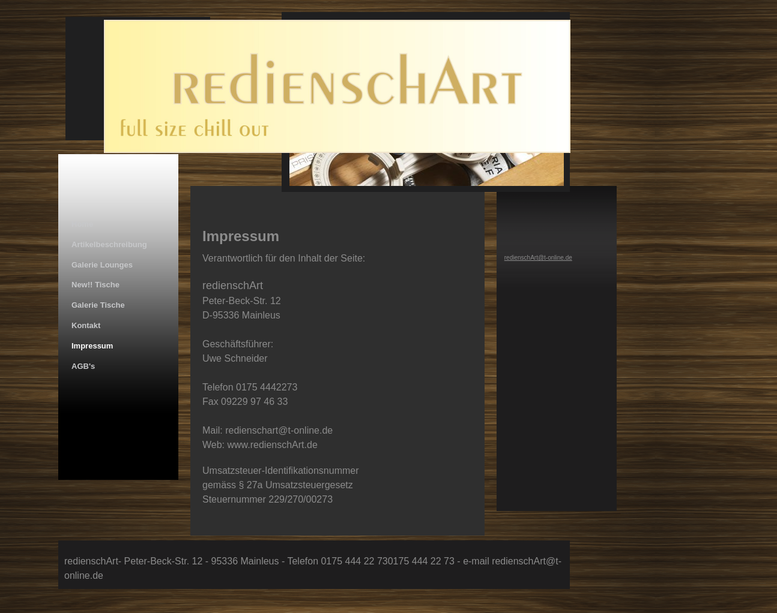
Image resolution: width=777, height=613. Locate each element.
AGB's (83, 366)
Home (82, 224)
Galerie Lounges (102, 264)
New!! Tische (95, 284)
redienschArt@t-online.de (538, 257)
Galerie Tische (98, 305)
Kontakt (85, 325)
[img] (327, 107)
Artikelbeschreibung (109, 244)
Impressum (92, 345)
